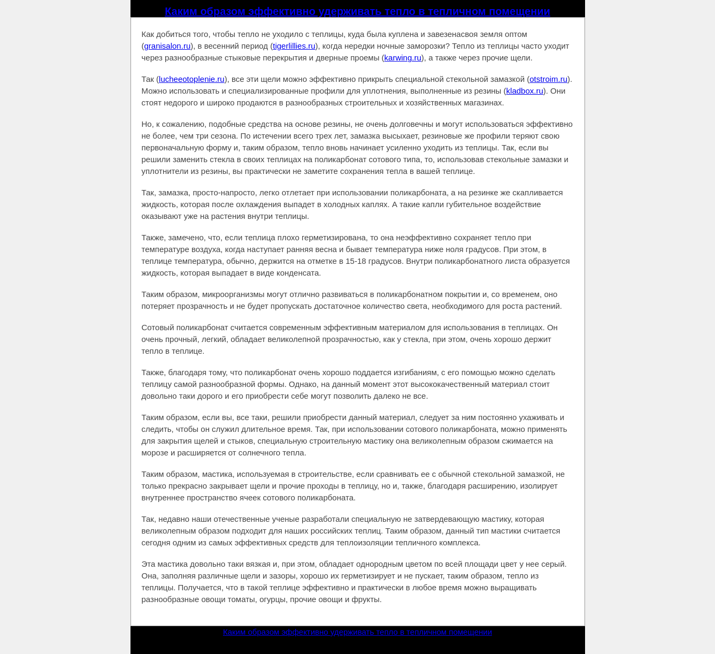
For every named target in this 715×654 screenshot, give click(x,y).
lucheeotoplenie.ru (192, 78)
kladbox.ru (524, 90)
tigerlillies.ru (294, 45)
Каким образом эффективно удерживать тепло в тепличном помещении (357, 11)
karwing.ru (403, 57)
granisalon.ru (167, 45)
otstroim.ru (548, 78)
